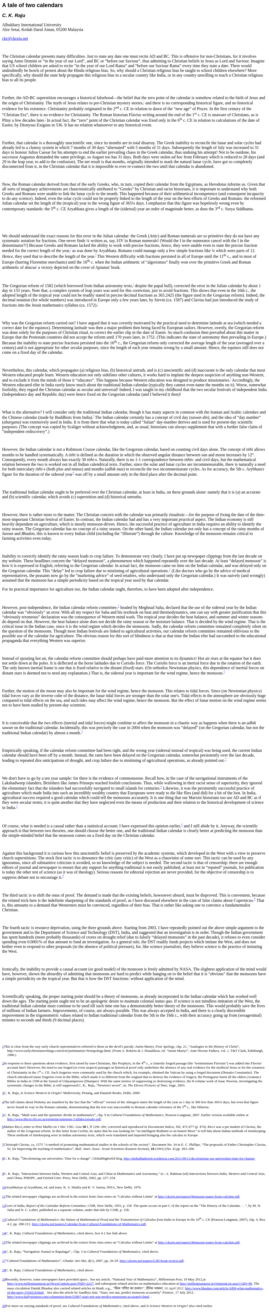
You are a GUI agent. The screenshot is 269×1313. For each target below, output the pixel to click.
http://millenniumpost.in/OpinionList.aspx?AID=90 (216, 1283)
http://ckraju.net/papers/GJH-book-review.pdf (152, 1261)
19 (4, 1279)
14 (4, 1233)
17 (4, 1261)
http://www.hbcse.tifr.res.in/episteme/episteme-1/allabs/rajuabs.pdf (54, 1119)
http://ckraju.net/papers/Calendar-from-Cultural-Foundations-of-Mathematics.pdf (89, 1224)
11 (4, 1196)
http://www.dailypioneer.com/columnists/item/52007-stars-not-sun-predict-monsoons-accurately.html (78, 1297)
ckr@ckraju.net (15, 38)
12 (4, 1206)
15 (4, 1242)
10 (4, 1187)
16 (4, 1251)
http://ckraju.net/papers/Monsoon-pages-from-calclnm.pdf (198, 1196)
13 (4, 1220)
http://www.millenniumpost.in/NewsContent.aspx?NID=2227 (50, 1283)
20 (4, 1306)
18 (4, 1270)
